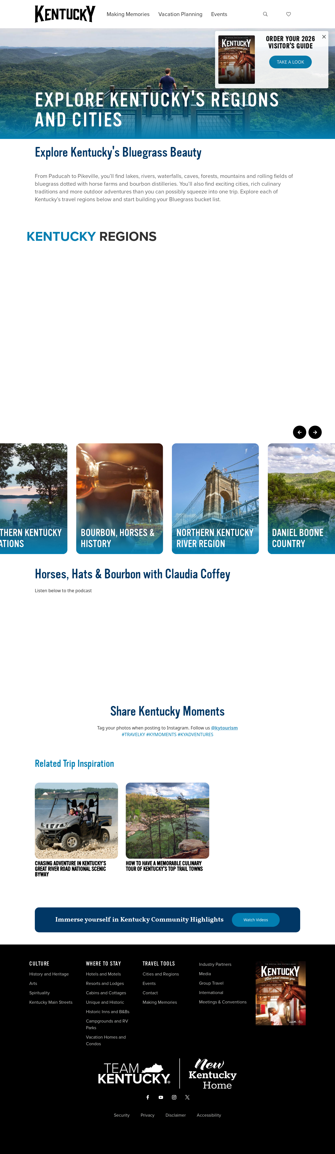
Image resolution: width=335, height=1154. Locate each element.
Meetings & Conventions (223, 1002)
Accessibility (209, 1115)
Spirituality (40, 993)
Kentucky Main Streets (50, 1002)
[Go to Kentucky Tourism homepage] (65, 14)
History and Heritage (49, 974)
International (211, 992)
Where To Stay (103, 964)
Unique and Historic (105, 1002)
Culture (39, 964)
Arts (33, 983)
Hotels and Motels (103, 974)
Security (122, 1115)
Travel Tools (159, 964)
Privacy (148, 1115)
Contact (150, 993)
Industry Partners (215, 964)
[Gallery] (167, 498)
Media (205, 974)
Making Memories (128, 14)
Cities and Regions (161, 974)
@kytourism (224, 728)
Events (219, 14)
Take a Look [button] (290, 62)
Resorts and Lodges (105, 983)
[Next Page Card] (315, 432)
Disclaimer (176, 1115)
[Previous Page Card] (299, 432)
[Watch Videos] (255, 920)
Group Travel (211, 983)
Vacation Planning (180, 14)
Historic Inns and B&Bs (107, 1011)
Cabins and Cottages (106, 993)
